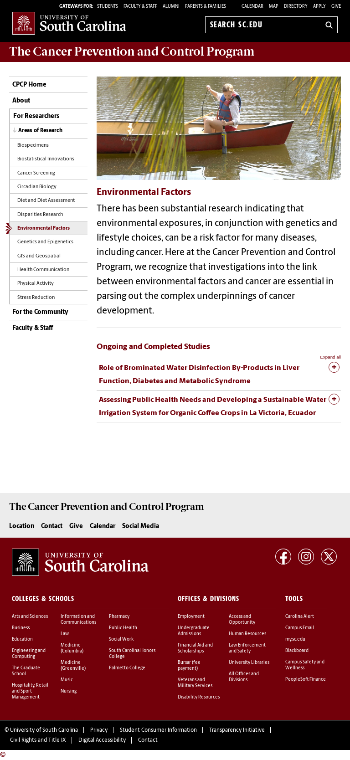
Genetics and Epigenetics (45, 242)
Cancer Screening (36, 173)
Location (21, 526)
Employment (191, 616)
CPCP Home (29, 85)
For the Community (40, 312)
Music (67, 680)
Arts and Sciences (30, 616)
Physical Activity (35, 283)
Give (336, 6)
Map (273, 6)
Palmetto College (127, 668)
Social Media (140, 526)
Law (65, 634)
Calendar (252, 6)
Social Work (121, 639)
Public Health (123, 628)
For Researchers (36, 116)
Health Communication (43, 269)
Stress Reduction (36, 297)
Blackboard (297, 650)
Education (22, 639)
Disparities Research (40, 214)
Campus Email (299, 628)
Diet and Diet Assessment (46, 200)
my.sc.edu (295, 639)
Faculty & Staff (32, 328)
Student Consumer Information (158, 730)
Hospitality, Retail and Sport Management (30, 691)
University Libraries (249, 662)
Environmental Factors (43, 228)
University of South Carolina (44, 730)
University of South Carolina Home (69, 23)
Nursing (69, 691)
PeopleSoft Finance (305, 679)
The (131, 51)
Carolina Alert (299, 616)
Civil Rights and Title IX (38, 740)
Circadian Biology (37, 187)
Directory (296, 6)
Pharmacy (119, 616)
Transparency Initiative (237, 730)
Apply (319, 6)
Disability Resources (199, 697)
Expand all (330, 356)
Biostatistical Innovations (45, 159)
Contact (51, 526)
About (21, 101)
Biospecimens (33, 145)
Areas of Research (40, 131)
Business (21, 628)
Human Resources (247, 634)
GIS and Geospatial (39, 256)
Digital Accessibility (102, 740)
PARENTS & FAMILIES (205, 6)
